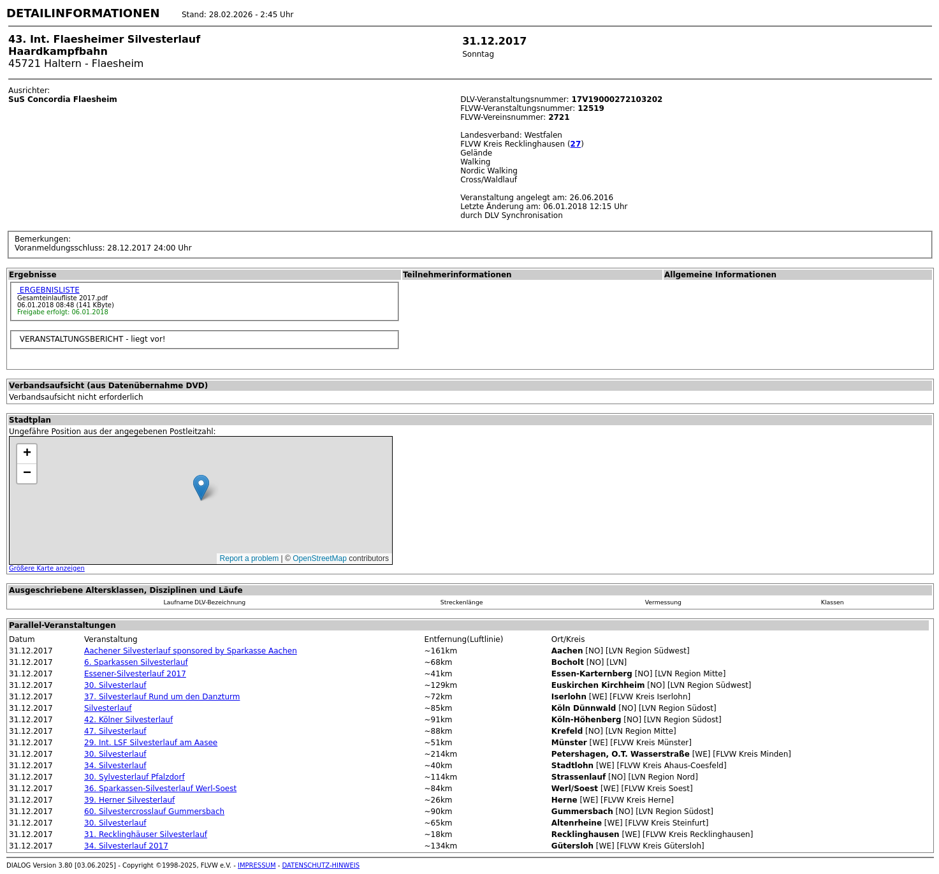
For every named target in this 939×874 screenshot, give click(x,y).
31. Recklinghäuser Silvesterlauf (145, 834)
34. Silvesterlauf (115, 765)
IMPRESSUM (257, 865)
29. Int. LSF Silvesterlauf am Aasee (150, 742)
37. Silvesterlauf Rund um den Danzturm (162, 696)
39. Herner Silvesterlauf (129, 800)
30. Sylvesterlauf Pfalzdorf (134, 777)
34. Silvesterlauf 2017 (126, 845)
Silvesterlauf (108, 708)
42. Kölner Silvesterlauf (128, 719)
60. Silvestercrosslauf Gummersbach (154, 811)
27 (576, 144)
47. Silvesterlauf (115, 731)
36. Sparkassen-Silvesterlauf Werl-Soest (160, 788)
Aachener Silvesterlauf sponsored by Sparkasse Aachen (190, 650)
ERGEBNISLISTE (48, 290)
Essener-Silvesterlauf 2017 (135, 673)
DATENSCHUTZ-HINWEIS (321, 865)
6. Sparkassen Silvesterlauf (136, 662)
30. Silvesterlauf (115, 685)
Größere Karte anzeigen (47, 568)
